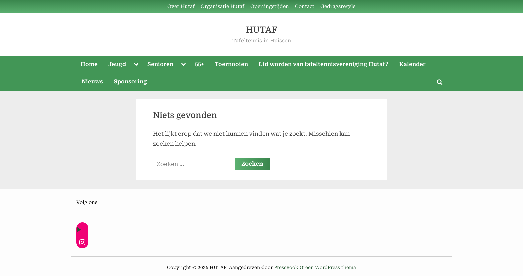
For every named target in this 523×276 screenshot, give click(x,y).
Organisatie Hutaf (222, 6)
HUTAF (261, 30)
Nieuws (92, 81)
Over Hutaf (181, 6)
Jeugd (117, 64)
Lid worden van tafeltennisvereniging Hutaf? (324, 64)
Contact (304, 6)
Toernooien (231, 64)
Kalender (412, 64)
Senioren (160, 64)
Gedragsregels (337, 6)
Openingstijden (269, 6)
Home (89, 64)
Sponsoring (130, 81)
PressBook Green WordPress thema (315, 267)
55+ (199, 64)
